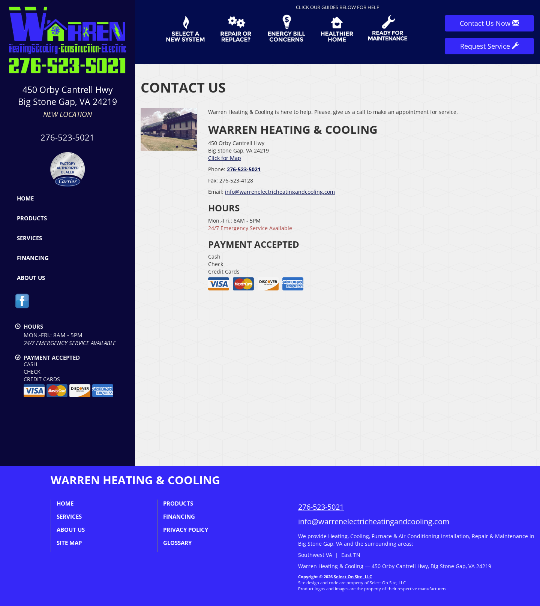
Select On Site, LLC (353, 576)
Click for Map (224, 158)
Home (25, 198)
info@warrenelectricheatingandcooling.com (280, 191)
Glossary (177, 542)
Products (32, 218)
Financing (33, 258)
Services (29, 238)
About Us (31, 277)
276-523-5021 (67, 137)
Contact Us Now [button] (489, 23)
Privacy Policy (185, 529)
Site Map (69, 542)
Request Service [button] (489, 46)
